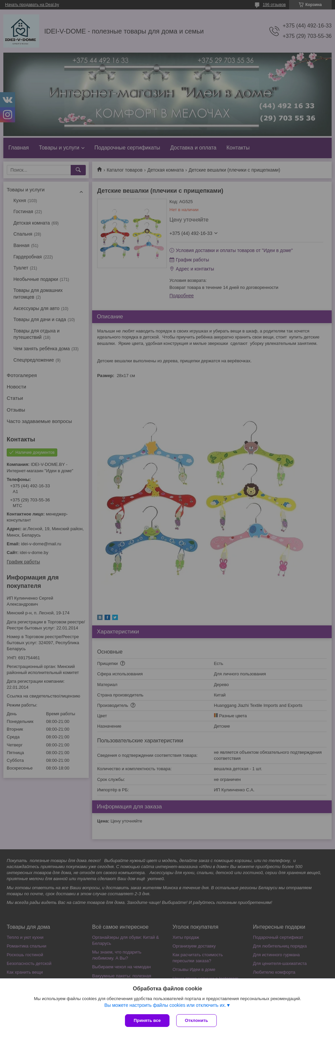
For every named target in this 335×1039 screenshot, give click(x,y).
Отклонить (196, 1020)
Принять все (147, 1020)
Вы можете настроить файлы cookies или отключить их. (165, 1005)
